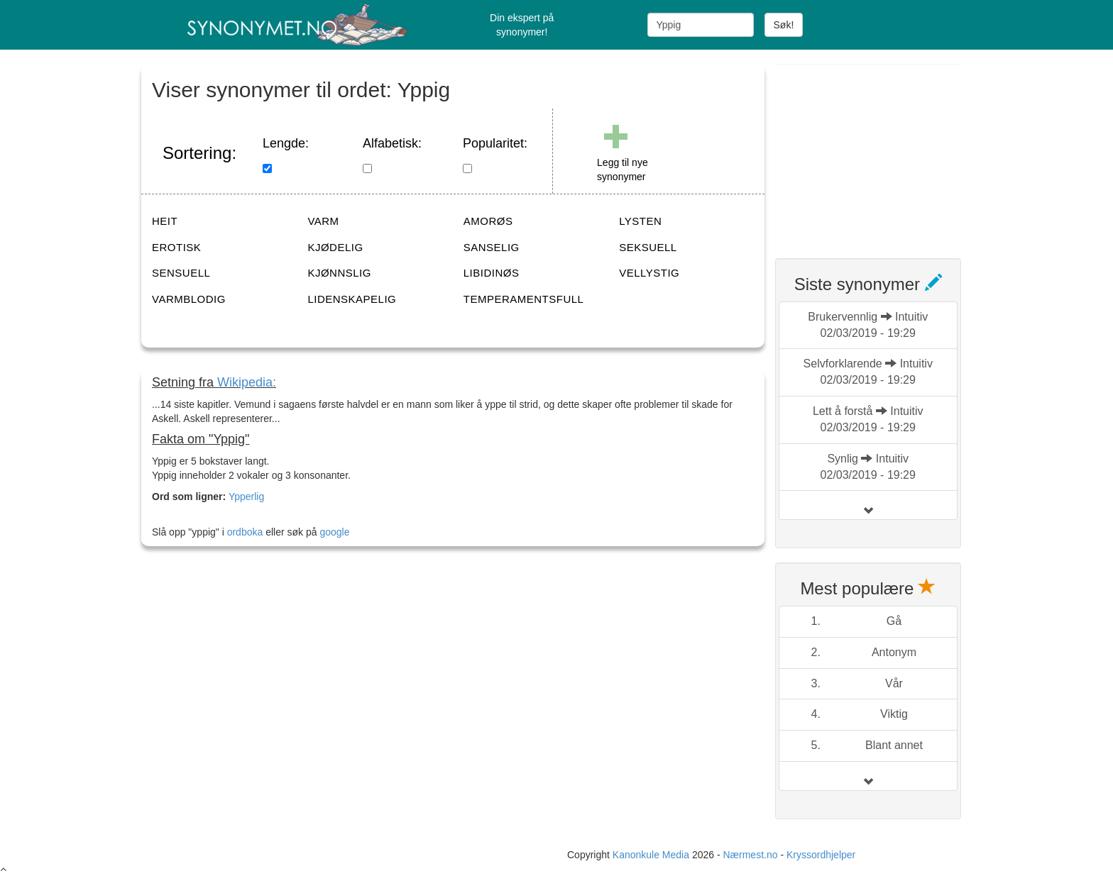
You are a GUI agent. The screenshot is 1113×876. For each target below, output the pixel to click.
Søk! (784, 25)
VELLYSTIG (649, 273)
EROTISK (176, 247)
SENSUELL (181, 273)
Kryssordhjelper (820, 854)
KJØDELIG (335, 247)
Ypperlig (246, 496)
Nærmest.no (750, 854)
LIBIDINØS (492, 273)
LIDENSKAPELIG (351, 299)
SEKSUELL (648, 247)
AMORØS (488, 221)
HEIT (164, 221)
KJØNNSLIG (339, 273)
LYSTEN (640, 221)
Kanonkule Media (652, 854)
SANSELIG (492, 247)
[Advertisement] (881, 152)
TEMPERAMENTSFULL (524, 299)
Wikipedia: (246, 382)
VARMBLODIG (189, 299)
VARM (323, 221)
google (334, 532)
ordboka (243, 532)
